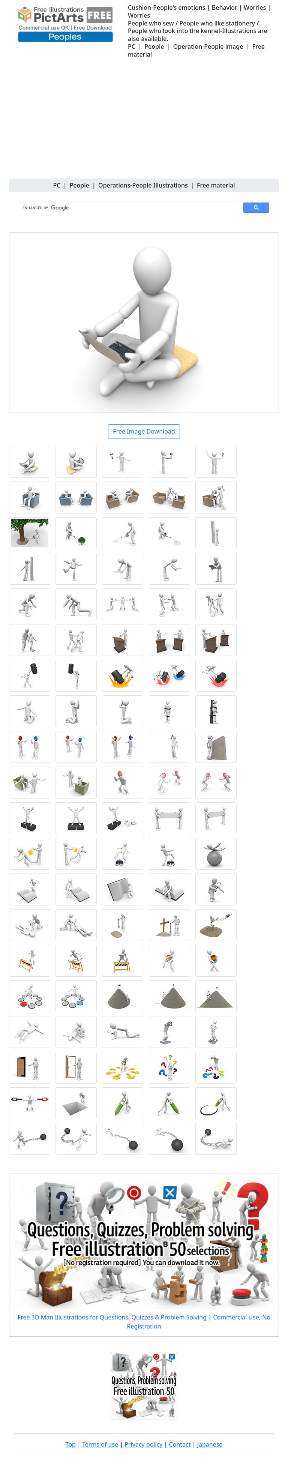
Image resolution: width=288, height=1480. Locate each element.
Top (71, 1444)
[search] (127, 207)
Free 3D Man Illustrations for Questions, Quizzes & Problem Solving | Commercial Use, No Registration (144, 1321)
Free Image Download (144, 431)
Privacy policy (143, 1444)
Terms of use (100, 1444)
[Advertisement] (144, 122)
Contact (180, 1444)
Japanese (210, 1444)
